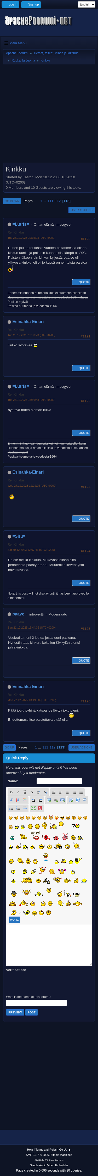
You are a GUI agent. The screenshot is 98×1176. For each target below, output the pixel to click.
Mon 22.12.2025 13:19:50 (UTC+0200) (32, 700)
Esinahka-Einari (28, 321)
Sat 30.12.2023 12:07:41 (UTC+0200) (31, 549)
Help (30, 1149)
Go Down (12, 201)
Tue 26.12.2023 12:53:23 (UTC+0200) (31, 335)
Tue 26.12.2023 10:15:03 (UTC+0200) (31, 237)
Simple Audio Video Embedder (49, 1165)
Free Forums (56, 1160)
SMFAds (39, 1160)
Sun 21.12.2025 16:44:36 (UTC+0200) (32, 627)
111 (50, 201)
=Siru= (18, 536)
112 (58, 201)
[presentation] (45, 983)
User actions (82, 210)
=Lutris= (20, 224)
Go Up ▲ (65, 1149)
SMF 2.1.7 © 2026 (37, 1154)
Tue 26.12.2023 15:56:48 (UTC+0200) (31, 399)
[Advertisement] (49, 115)
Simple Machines (61, 1154)
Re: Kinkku (16, 232)
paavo (18, 614)
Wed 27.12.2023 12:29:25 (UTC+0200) (32, 485)
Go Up (9, 747)
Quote (81, 282)
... (45, 201)
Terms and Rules (46, 1149)
